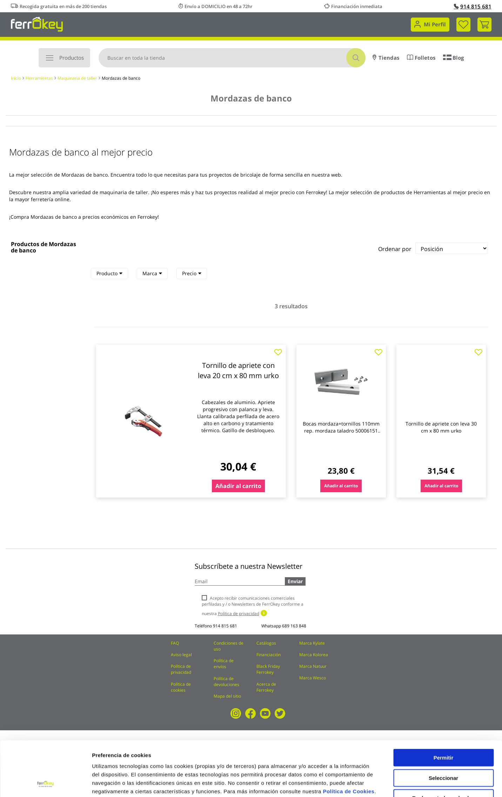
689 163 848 (294, 626)
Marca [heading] (152, 273)
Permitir (444, 706)
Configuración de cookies (387, 783)
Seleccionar (443, 727)
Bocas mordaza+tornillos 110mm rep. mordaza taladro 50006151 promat (341, 430)
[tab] (109, 273)
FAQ (175, 643)
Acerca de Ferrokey (266, 687)
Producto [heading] (109, 273)
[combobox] (232, 57)
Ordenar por (394, 249)
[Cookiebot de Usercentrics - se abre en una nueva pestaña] (45, 783)
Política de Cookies (348, 740)
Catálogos (266, 643)
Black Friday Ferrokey (268, 669)
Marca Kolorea (313, 655)
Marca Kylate (312, 643)
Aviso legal (181, 655)
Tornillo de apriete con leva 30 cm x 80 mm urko (441, 427)
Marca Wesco (312, 678)
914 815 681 (472, 6)
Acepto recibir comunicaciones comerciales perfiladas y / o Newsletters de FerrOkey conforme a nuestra (252, 606)
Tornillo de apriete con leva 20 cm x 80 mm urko (238, 370)
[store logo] (37, 24)
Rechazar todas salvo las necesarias (443, 749)
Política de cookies (181, 687)
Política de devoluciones (226, 681)
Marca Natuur (313, 666)
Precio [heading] (191, 273)
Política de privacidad (181, 669)
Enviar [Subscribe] (295, 581)
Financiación (268, 655)
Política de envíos (224, 664)
